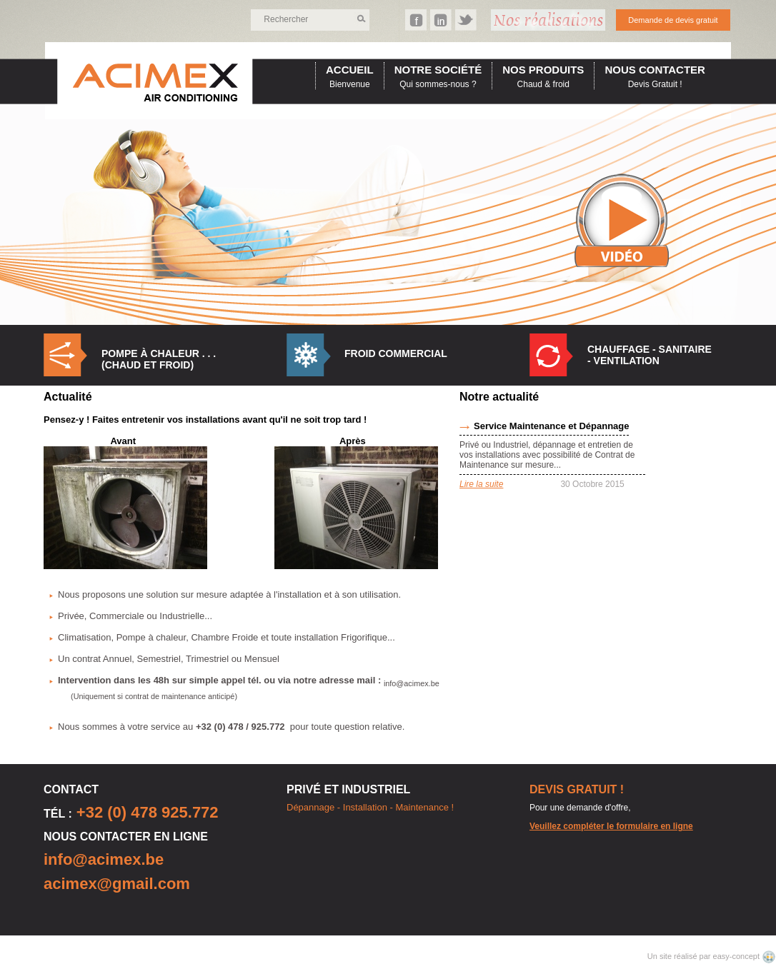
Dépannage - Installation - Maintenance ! (370, 807)
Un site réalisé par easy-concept (704, 956)
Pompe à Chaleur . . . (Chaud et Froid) (158, 359)
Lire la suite (481, 484)
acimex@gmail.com (117, 884)
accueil (350, 70)
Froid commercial (395, 353)
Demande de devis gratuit (672, 20)
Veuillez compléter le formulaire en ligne (611, 826)
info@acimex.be (104, 859)
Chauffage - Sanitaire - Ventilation (649, 354)
